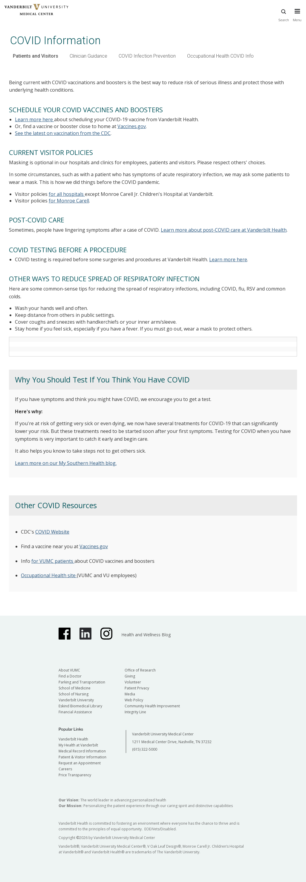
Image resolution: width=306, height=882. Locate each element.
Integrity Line (135, 711)
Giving (130, 676)
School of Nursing (73, 694)
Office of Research (140, 670)
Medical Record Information (82, 751)
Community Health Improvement (152, 706)
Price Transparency (75, 774)
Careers (65, 769)
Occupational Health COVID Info (220, 56)
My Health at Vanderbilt (78, 745)
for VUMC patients (52, 561)
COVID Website (52, 531)
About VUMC (69, 670)
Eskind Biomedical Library (80, 706)
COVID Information (55, 40)
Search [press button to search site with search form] (283, 12)
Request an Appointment (80, 763)
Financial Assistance (75, 711)
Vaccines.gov (131, 126)
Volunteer (133, 682)
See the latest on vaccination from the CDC (63, 133)
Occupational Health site (49, 575)
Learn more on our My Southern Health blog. (66, 463)
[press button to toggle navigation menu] (297, 12)
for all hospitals (67, 194)
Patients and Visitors (35, 56)
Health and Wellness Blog (146, 634)
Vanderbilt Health (73, 739)
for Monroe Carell (69, 200)
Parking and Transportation (82, 682)
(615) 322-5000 (144, 749)
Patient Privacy (137, 688)
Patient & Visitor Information (82, 757)
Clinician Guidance (88, 56)
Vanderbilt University (76, 700)
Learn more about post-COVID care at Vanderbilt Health (224, 230)
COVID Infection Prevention (147, 56)
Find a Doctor (70, 676)
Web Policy (134, 700)
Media (130, 694)
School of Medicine (75, 688)
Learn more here (34, 119)
